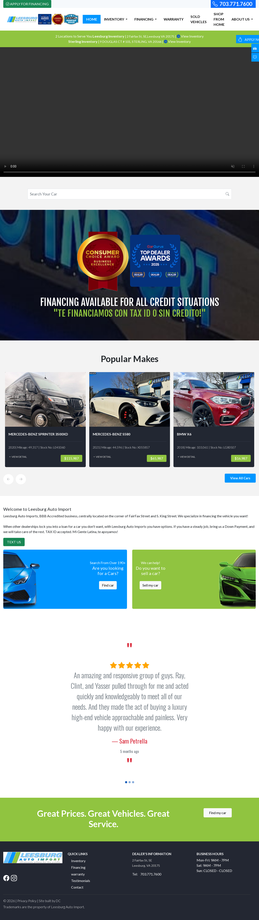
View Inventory (190, 36)
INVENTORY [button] (114, 19)
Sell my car (150, 585)
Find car (108, 585)
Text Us (14, 542)
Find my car (217, 813)
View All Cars (240, 478)
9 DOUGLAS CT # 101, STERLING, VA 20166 (131, 41)
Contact (77, 887)
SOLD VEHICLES (198, 19)
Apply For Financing (27, 4)
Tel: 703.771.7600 (146, 874)
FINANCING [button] (144, 19)
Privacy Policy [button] (26, 901)
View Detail (18, 456)
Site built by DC (50, 901)
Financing (78, 867)
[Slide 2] (130, 782)
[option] (45, 419)
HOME (91, 19)
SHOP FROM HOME (219, 19)
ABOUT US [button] (241, 19)
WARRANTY (174, 19)
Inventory (78, 861)
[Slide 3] (133, 782)
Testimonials (80, 881)
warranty (78, 874)
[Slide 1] (126, 782)
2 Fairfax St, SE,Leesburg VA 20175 (151, 36)
